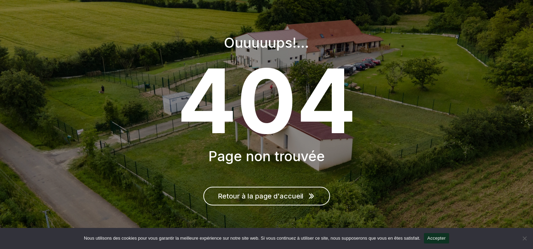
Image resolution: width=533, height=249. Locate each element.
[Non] (524, 238)
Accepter (436, 238)
